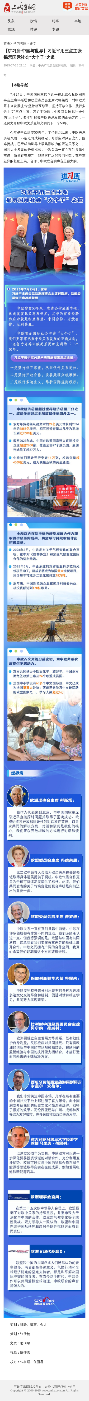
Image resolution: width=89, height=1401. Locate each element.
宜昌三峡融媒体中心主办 (22, 8)
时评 (33, 29)
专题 (55, 29)
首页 (7, 43)
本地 (77, 21)
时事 (55, 21)
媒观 (11, 29)
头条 (11, 21)
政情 (33, 21)
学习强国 (20, 43)
